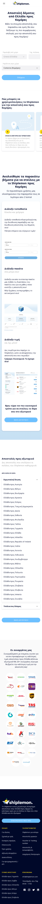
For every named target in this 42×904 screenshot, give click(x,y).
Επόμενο (21, 77)
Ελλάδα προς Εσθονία (13, 515)
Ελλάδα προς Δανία (12, 511)
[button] (21, 479)
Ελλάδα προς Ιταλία (12, 546)
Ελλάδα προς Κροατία (13, 497)
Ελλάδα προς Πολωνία (13, 572)
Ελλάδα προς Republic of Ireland (17, 541)
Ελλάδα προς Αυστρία (13, 484)
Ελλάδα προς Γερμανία (13, 528)
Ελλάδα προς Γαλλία (12, 524)
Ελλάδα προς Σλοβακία (13, 585)
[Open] (37, 68)
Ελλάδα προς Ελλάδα (12, 533)
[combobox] (14, 56)
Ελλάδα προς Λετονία (13, 550)
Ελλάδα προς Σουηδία (13, 599)
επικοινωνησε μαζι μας (21, 821)
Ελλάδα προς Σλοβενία (13, 590)
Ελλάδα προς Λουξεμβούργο (16, 559)
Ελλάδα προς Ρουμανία (13, 581)
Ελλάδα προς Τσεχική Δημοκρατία (18, 506)
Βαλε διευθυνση (21, 420)
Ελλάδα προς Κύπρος (12, 502)
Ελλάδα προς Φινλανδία (14, 519)
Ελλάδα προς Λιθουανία (14, 555)
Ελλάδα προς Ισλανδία (13, 537)
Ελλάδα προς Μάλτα (12, 563)
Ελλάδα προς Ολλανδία (13, 568)
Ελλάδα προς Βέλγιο (12, 489)
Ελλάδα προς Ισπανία (12, 594)
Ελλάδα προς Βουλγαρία (14, 493)
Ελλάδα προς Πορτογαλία (14, 577)
